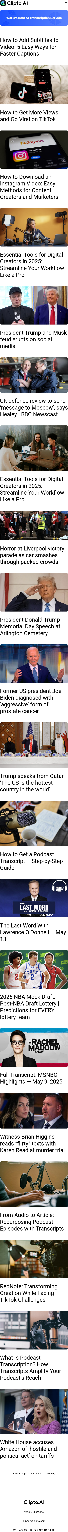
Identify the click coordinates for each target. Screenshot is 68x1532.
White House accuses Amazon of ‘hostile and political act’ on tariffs (28, 1449)
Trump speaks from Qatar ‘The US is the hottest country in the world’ (31, 783)
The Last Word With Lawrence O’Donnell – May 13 (33, 932)
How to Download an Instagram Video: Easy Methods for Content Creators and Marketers (29, 187)
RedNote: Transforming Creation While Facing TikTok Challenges (29, 1293)
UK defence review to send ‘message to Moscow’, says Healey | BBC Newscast (34, 407)
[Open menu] (66, 3)
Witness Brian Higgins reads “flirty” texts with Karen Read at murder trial (32, 1143)
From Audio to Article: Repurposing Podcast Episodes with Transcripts (32, 1222)
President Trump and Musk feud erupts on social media (33, 339)
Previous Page (17, 1473)
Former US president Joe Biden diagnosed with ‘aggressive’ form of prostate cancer (30, 701)
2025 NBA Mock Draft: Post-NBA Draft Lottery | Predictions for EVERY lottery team (29, 1007)
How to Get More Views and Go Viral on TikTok (29, 116)
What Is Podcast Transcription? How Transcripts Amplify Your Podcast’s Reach (30, 1367)
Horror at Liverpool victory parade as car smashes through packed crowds (32, 555)
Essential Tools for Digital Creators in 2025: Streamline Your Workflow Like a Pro (32, 264)
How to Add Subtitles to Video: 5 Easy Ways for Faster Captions (29, 47)
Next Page (53, 1473)
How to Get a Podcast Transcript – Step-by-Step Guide (31, 861)
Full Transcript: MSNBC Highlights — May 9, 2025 (31, 1078)
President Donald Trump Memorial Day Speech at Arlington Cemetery (30, 626)
